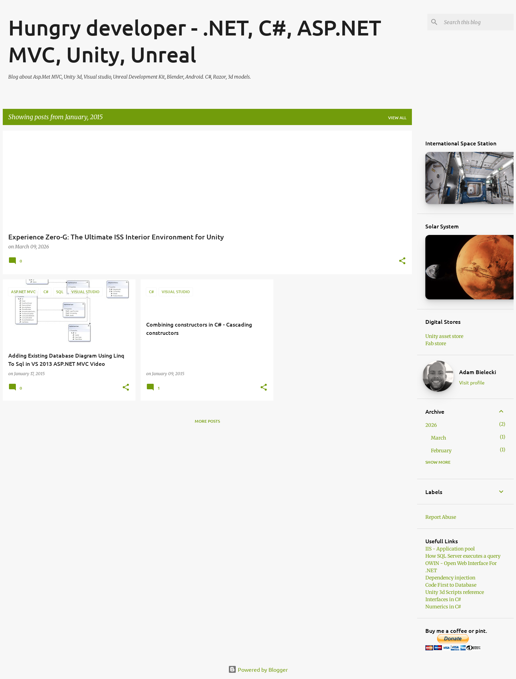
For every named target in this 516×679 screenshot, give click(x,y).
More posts (207, 421)
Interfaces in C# (443, 599)
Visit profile (472, 382)
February (441, 450)
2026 (431, 425)
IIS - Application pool (450, 549)
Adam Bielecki (477, 371)
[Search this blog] (477, 22)
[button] (402, 261)
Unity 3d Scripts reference (454, 592)
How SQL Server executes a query (462, 556)
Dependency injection (450, 578)
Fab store (435, 343)
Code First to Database (450, 585)
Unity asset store (444, 336)
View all (397, 118)
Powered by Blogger (258, 669)
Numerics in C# (443, 607)
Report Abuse (440, 517)
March (438, 438)
